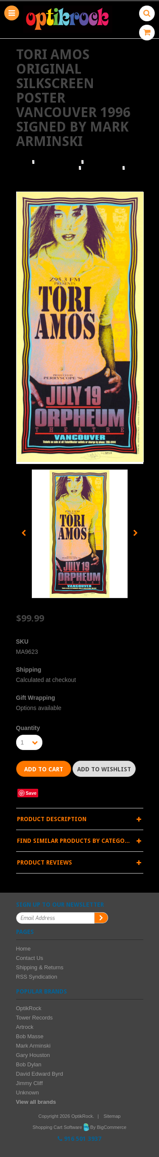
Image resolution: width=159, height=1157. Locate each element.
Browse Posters (57, 162)
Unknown (27, 1092)
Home (23, 162)
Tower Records (34, 1017)
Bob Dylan (29, 1064)
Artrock (24, 1027)
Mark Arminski (101, 168)
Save (31, 793)
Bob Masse (30, 1036)
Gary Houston (33, 1055)
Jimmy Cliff (29, 1083)
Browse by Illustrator (46, 168)
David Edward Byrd (39, 1074)
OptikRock (29, 1008)
